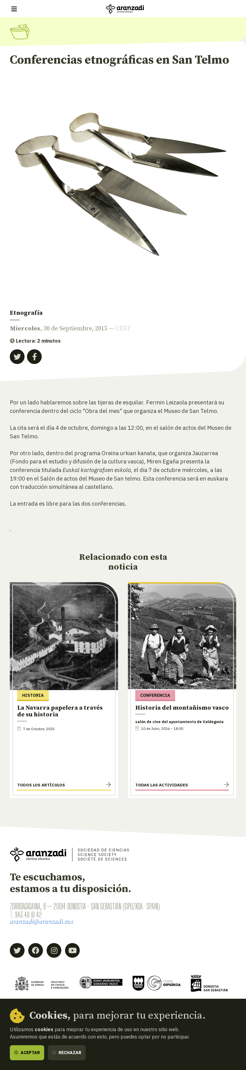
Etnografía (26, 313)
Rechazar (66, 1052)
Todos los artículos (41, 785)
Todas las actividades (161, 785)
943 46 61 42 (28, 914)
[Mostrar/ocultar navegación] (14, 9)
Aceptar (27, 1052)
